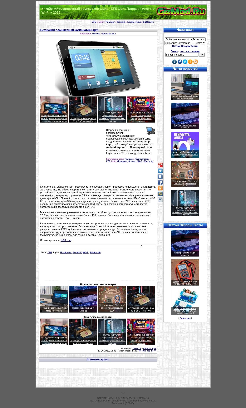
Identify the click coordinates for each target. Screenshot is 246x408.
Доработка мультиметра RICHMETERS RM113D (185, 283)
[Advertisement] (72, 156)
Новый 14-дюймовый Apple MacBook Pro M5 (185, 97)
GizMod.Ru (148, 22)
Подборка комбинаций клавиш (185, 126)
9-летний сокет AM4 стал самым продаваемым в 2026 (112, 308)
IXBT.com (66, 240)
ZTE (94, 22)
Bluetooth (148, 161)
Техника (121, 22)
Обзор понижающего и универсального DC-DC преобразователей (185, 310)
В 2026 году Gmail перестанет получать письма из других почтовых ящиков (185, 211)
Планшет (110, 22)
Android (132, 161)
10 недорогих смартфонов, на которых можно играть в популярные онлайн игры (54, 118)
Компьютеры (134, 22)
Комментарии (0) (147, 351)
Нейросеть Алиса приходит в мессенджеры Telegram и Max (185, 154)
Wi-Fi (139, 161)
